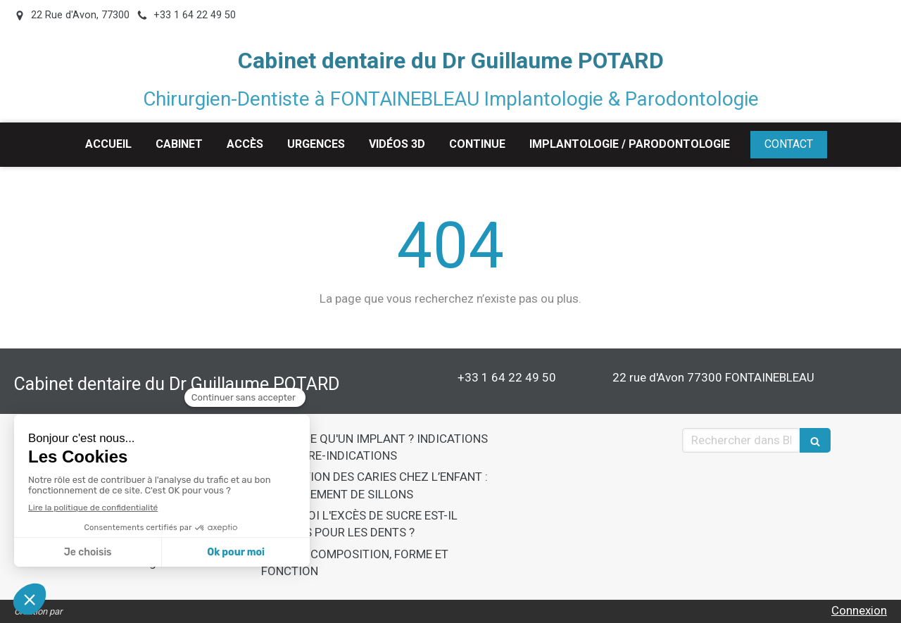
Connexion (859, 610)
